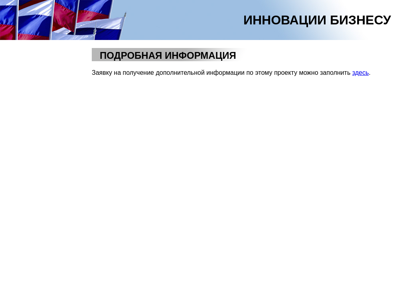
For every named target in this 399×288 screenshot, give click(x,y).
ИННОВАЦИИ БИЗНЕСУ (317, 20)
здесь (360, 72)
